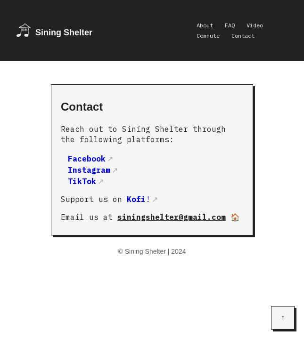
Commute (208, 35)
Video (254, 25)
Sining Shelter (63, 32)
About (205, 25)
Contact (243, 35)
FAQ (230, 25)
